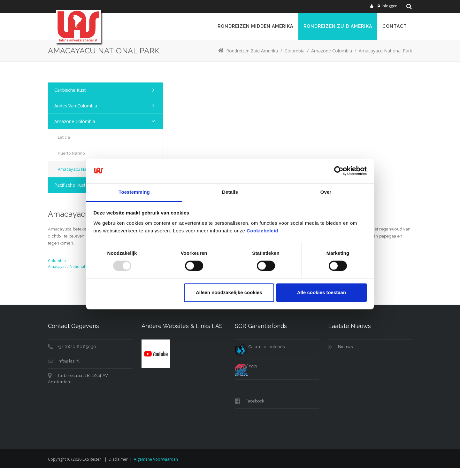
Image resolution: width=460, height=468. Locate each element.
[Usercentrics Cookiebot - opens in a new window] (339, 171)
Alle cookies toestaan (321, 292)
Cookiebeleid (262, 230)
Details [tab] (230, 192)
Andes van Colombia (75, 106)
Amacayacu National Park (71, 266)
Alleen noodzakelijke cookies (229, 292)
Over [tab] (326, 192)
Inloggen (389, 6)
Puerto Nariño (71, 153)
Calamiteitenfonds (260, 346)
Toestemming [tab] (134, 192)
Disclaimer (118, 459)
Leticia (64, 137)
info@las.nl (68, 361)
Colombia (57, 260)
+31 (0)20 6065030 (76, 346)
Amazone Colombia (74, 121)
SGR (246, 366)
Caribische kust (70, 90)
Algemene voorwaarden (156, 459)
